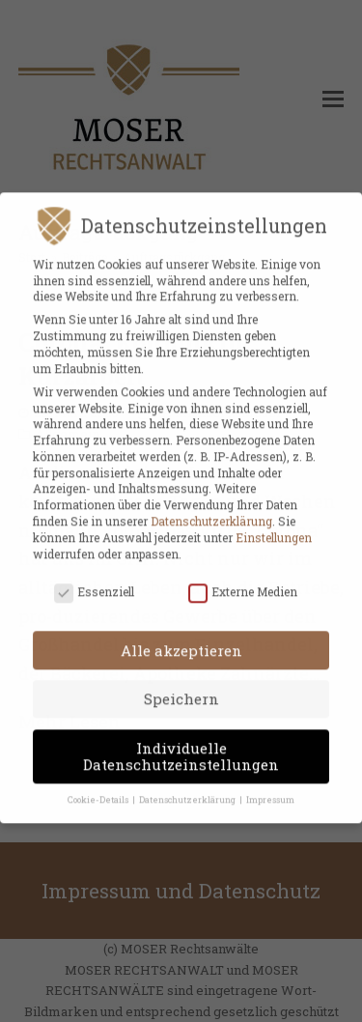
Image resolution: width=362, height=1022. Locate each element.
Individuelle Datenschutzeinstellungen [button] (181, 744)
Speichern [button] (181, 686)
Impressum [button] (270, 787)
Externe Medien (242, 580)
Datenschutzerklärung (211, 509)
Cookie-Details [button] (99, 787)
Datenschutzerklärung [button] (188, 787)
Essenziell (94, 580)
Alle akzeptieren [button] (181, 638)
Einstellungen (274, 525)
